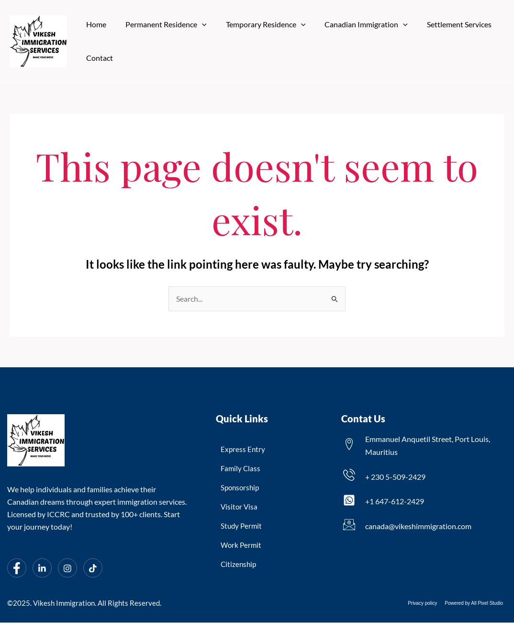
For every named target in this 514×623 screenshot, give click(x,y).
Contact (97, 57)
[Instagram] (67, 568)
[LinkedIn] (42, 568)
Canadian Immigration (352, 24)
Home (94, 24)
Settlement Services (442, 24)
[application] (196, 24)
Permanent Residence (160, 24)
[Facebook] (16, 568)
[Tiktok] (92, 568)
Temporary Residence (256, 24)
